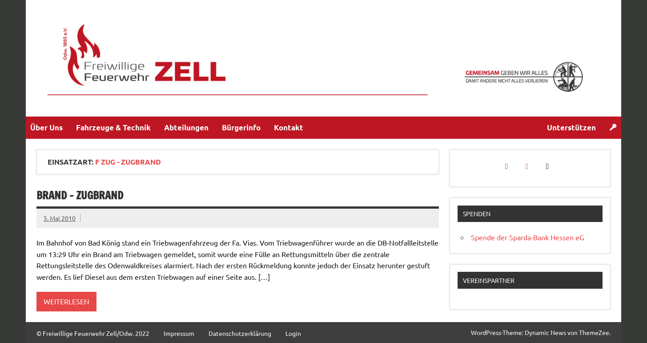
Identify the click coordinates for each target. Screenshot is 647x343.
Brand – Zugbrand (79, 195)
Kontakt (288, 127)
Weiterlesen (66, 301)
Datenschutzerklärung (240, 333)
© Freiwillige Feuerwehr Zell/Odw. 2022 (92, 333)
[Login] (613, 128)
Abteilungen (186, 127)
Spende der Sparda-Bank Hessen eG (527, 237)
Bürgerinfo (241, 127)
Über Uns (46, 127)
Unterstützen (571, 127)
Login (293, 333)
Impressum (179, 333)
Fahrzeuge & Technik (113, 127)
